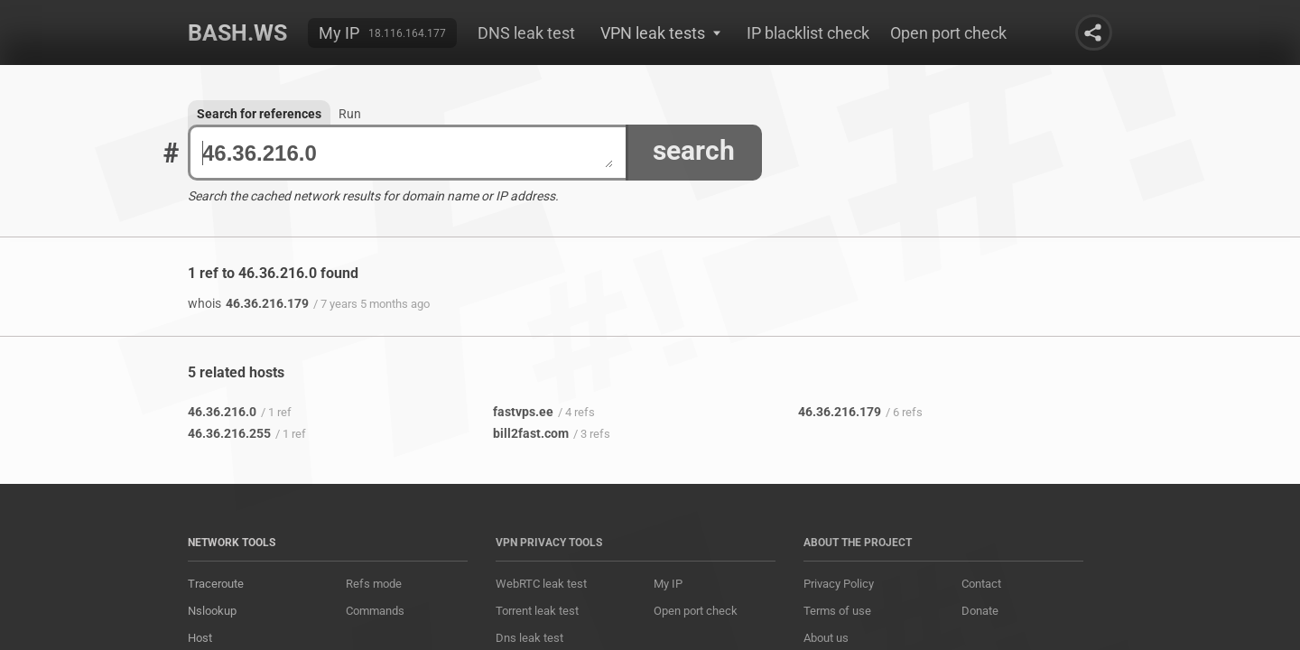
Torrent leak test (537, 611)
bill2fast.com (531, 433)
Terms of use (837, 611)
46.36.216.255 (229, 433)
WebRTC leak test (541, 583)
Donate (979, 611)
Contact (981, 583)
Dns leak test (529, 638)
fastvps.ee (523, 411)
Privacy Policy (838, 583)
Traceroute (216, 583)
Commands (375, 611)
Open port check (948, 32)
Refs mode (374, 583)
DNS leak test (526, 32)
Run (350, 114)
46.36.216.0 (407, 153)
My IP (339, 32)
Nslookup (212, 611)
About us (826, 638)
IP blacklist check (808, 32)
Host (200, 638)
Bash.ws (237, 33)
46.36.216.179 (248, 303)
